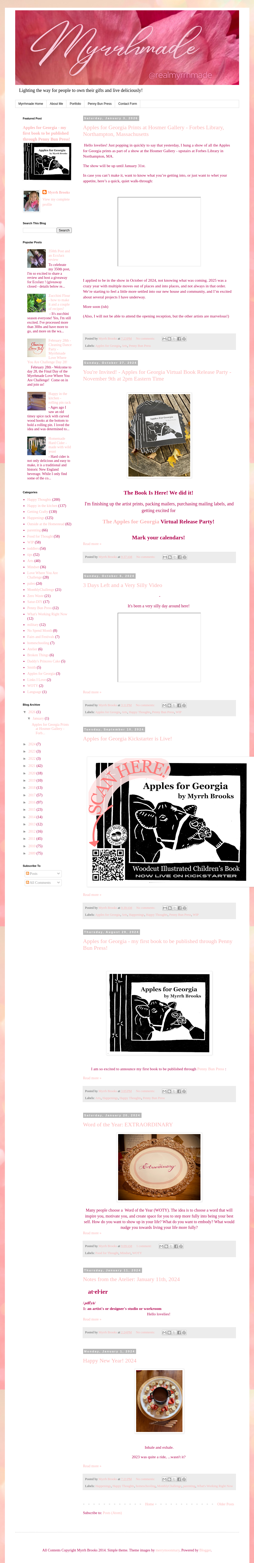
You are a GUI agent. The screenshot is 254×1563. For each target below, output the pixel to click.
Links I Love (36, 680)
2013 (32, 824)
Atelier (32, 649)
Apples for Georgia (107, 346)
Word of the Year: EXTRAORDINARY (128, 1124)
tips (29, 555)
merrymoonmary (168, 1550)
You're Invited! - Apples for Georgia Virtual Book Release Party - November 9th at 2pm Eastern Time (157, 375)
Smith (31, 667)
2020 (32, 773)
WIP (178, 712)
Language (34, 692)
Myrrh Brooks (59, 192)
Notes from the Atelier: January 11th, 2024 (131, 1279)
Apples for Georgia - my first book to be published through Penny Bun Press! (46, 133)
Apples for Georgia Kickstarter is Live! (127, 738)
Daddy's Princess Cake (43, 661)
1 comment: (144, 1246)
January (39, 718)
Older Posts (225, 1504)
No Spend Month (39, 631)
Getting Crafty (37, 512)
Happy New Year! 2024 (110, 1360)
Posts (32, 874)
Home (149, 1504)
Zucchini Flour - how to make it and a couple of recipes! (59, 302)
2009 (32, 853)
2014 (32, 817)
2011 (32, 839)
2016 (32, 802)
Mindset (125, 1253)
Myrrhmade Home (31, 104)
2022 (32, 759)
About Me (56, 104)
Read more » (92, 544)
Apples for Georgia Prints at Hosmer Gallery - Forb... (50, 729)
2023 (32, 751)
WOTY (137, 1253)
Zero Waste (35, 596)
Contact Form (127, 104)
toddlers (33, 548)
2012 (32, 831)
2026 (32, 712)
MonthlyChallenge (169, 1486)
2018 (32, 788)
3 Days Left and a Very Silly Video (122, 585)
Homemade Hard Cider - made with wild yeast (60, 445)
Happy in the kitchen (42, 506)
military (33, 625)
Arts (124, 346)
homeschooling (146, 1486)
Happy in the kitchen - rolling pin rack (60, 398)
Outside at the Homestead (45, 524)
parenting (189, 1486)
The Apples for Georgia (130, 521)
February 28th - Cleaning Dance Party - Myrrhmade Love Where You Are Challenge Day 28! (49, 351)
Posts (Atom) (112, 1513)
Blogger (205, 1550)
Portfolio (75, 104)
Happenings (136, 915)
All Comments (38, 883)
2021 (32, 766)
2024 (32, 744)
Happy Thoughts (140, 712)
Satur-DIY (34, 602)
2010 (32, 846)
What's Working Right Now (215, 1486)
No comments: (146, 338)
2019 (32, 780)
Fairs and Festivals (40, 637)
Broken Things (38, 655)
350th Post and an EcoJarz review (59, 255)
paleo (31, 583)
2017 (32, 795)
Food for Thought (106, 1253)
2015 (32, 809)
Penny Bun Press (100, 104)
